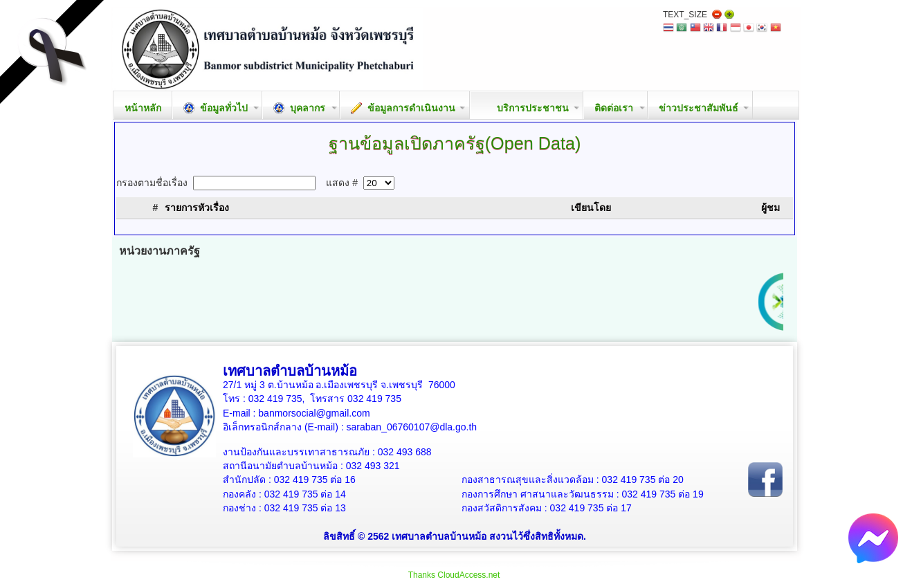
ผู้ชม (770, 207)
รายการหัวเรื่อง (197, 207)
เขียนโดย (591, 207)
